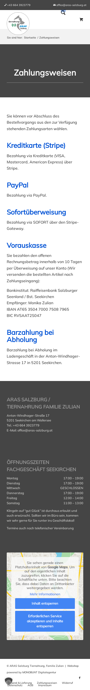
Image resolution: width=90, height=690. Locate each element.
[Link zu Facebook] (79, 677)
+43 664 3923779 (18, 5)
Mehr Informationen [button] (45, 594)
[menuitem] (19, 5)
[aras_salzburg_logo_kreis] (18, 22)
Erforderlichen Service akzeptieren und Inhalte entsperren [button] (45, 621)
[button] (8, 681)
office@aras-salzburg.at (71, 5)
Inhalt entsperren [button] (45, 603)
